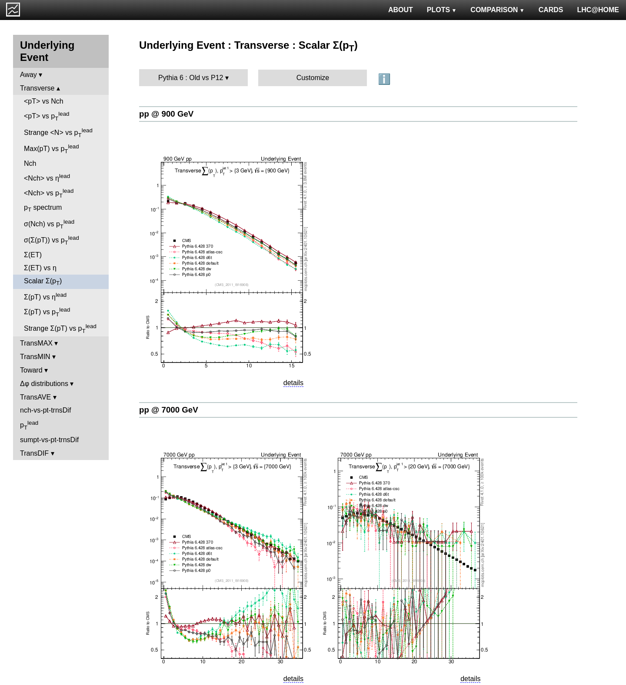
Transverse (37, 88)
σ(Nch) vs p (49, 224)
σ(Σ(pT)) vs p (51, 240)
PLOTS (442, 9)
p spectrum (43, 208)
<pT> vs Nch (43, 101)
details (293, 382)
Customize (313, 77)
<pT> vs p (47, 116)
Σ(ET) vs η (40, 268)
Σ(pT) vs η (45, 296)
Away (28, 74)
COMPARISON (497, 9)
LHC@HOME (598, 9)
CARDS (551, 9)
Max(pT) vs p (51, 148)
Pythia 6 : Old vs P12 (190, 77)
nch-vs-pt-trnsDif (45, 410)
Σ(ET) (33, 255)
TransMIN (35, 356)
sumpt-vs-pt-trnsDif (49, 439)
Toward (31, 370)
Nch (30, 163)
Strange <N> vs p (58, 132)
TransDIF (34, 453)
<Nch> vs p (48, 193)
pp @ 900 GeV (166, 113)
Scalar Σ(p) (43, 281)
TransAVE (35, 397)
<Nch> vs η (47, 177)
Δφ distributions (44, 383)
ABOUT (400, 9)
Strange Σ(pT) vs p (60, 328)
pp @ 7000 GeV (168, 409)
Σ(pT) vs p (47, 312)
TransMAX (36, 343)
